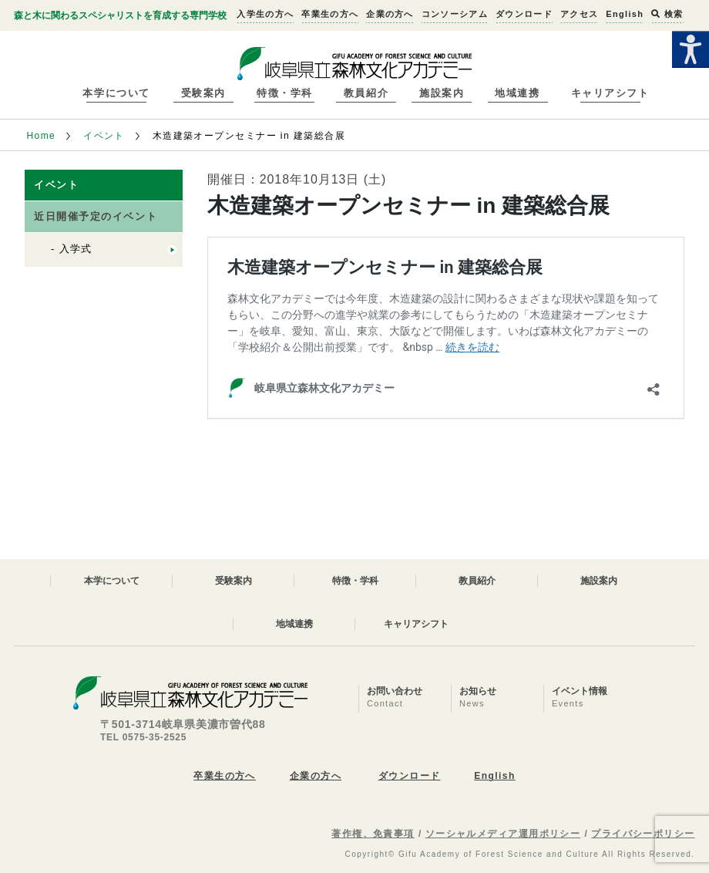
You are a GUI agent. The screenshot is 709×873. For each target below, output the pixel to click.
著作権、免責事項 (373, 833)
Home (40, 135)
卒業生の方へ (329, 14)
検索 (667, 14)
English (624, 14)
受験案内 (203, 93)
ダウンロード (524, 14)
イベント (104, 135)
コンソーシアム (455, 14)
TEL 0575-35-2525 (143, 737)
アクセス (579, 14)
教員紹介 (366, 93)
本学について (116, 93)
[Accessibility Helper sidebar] (690, 49)
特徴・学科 (285, 93)
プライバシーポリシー (642, 833)
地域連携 (517, 93)
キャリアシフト (610, 93)
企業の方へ (390, 14)
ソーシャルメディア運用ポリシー (503, 833)
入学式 (75, 248)
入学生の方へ (265, 14)
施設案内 (441, 93)
